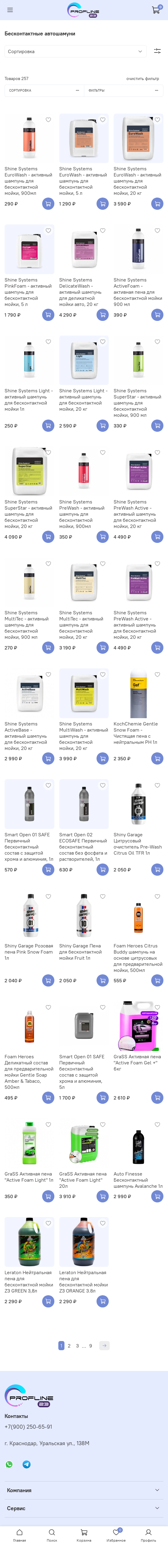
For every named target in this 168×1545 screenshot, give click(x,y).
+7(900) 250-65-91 (28, 1426)
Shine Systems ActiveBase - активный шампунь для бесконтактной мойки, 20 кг (26, 736)
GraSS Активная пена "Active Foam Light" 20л (83, 1180)
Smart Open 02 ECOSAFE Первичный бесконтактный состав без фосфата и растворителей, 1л (83, 846)
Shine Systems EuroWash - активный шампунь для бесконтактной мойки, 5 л (83, 180)
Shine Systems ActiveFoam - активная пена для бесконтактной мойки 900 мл (138, 292)
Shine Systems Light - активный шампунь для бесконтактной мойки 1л (29, 399)
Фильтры (126, 90)
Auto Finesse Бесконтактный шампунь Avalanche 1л (138, 1180)
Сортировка (46, 90)
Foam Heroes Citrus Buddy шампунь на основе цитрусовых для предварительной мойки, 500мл (138, 958)
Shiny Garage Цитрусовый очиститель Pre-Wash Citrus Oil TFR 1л (138, 843)
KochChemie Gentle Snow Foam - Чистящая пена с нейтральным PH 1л (136, 733)
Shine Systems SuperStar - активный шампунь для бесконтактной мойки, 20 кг (28, 514)
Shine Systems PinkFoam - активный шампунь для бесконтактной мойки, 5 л (28, 292)
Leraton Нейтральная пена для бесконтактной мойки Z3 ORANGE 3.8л (83, 1281)
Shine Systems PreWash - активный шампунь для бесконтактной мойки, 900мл (81, 514)
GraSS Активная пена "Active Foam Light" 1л (29, 1177)
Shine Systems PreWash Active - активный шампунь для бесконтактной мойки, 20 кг (135, 514)
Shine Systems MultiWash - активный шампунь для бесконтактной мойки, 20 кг (83, 736)
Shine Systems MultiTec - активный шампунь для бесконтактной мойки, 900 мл (27, 624)
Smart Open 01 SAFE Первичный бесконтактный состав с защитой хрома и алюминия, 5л (81, 1071)
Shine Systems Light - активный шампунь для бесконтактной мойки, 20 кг (83, 399)
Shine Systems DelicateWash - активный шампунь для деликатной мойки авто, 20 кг (80, 292)
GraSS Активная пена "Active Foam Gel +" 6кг (137, 1062)
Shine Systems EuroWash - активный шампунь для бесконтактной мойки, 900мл (28, 180)
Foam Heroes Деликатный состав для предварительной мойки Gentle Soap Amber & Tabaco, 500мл (29, 1071)
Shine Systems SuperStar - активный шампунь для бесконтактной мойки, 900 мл (137, 402)
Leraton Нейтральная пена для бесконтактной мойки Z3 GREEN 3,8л (29, 1281)
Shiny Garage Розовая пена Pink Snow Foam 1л (29, 952)
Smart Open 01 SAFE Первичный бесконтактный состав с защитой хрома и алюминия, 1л (29, 846)
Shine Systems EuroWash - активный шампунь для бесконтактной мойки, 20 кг (137, 180)
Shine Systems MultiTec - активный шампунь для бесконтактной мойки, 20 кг (81, 624)
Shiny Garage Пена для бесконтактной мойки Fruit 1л (80, 952)
